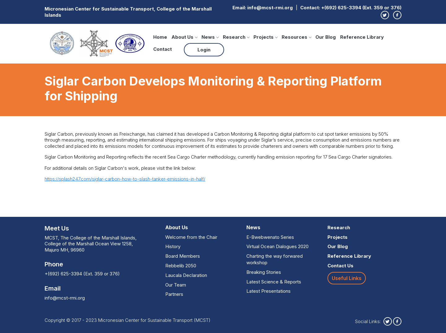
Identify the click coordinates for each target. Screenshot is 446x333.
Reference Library (362, 37)
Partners (174, 294)
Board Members (182, 256)
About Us (184, 37)
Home (160, 37)
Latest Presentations (268, 291)
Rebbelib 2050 (180, 266)
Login (203, 50)
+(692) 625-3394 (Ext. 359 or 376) (361, 8)
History (172, 246)
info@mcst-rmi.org (270, 8)
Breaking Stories (263, 272)
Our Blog (325, 37)
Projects (265, 37)
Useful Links (347, 278)
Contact (162, 49)
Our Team (175, 285)
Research (236, 37)
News (210, 37)
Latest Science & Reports (273, 282)
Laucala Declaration (186, 275)
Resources (296, 37)
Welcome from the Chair (191, 237)
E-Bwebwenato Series (270, 237)
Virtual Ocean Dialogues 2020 (277, 246)
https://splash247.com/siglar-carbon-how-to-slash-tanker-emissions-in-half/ (125, 179)
